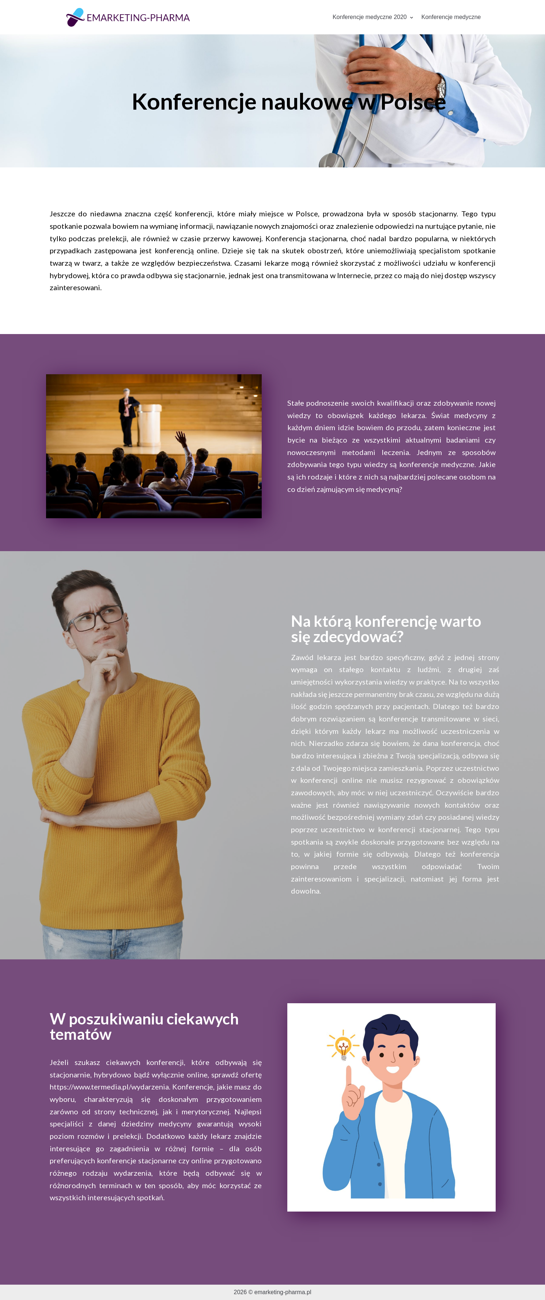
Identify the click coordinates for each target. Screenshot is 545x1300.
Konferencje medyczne (451, 17)
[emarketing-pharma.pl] (128, 17)
